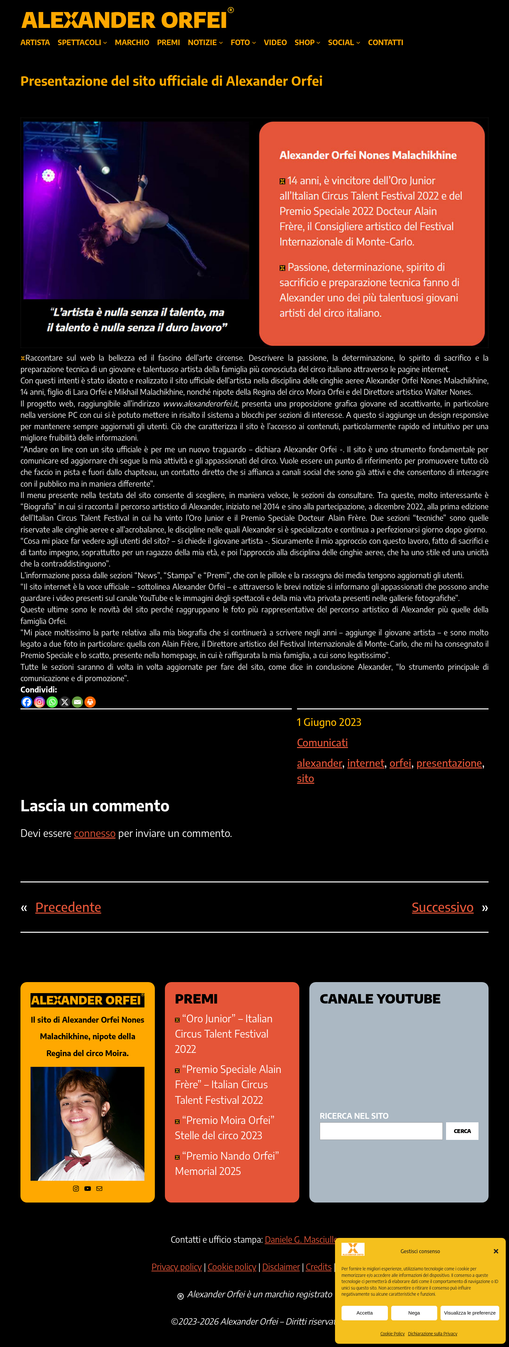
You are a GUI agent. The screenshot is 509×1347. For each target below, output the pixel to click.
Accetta (364, 1313)
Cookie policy (232, 1266)
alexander (319, 762)
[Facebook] (26, 702)
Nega (414, 1313)
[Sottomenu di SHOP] (318, 42)
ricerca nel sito (354, 1115)
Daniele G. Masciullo (302, 1239)
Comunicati (322, 742)
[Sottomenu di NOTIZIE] (221, 42)
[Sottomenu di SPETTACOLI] (105, 42)
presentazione (449, 762)
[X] (64, 702)
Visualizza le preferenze (470, 1313)
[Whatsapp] (52, 702)
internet (365, 762)
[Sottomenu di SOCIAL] (358, 42)
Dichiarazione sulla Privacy (432, 1333)
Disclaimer (281, 1266)
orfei (400, 762)
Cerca (462, 1131)
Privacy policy (177, 1266)
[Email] (77, 702)
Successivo (443, 907)
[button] (496, 1251)
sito (305, 778)
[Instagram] (39, 702)
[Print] (90, 702)
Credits (319, 1266)
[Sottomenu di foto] (254, 42)
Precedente (68, 907)
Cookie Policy (392, 1333)
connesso (95, 833)
